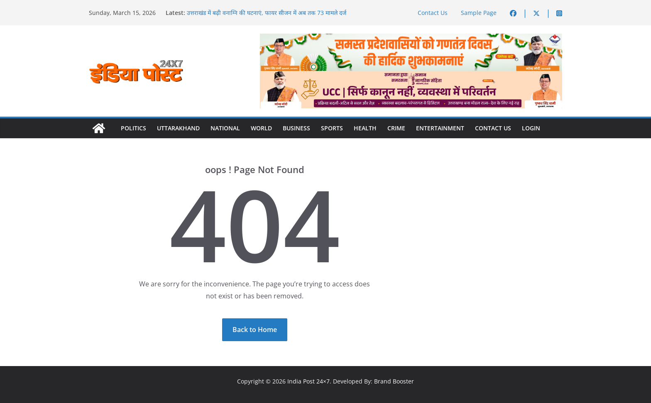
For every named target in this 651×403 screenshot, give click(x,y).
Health (365, 128)
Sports (332, 128)
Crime (396, 128)
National (225, 128)
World (261, 128)
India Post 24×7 (308, 381)
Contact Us (433, 13)
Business (296, 128)
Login (531, 128)
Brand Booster (394, 381)
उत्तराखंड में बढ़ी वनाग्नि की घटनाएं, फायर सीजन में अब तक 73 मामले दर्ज (266, 13)
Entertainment (440, 128)
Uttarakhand (178, 128)
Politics (133, 128)
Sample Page (479, 13)
